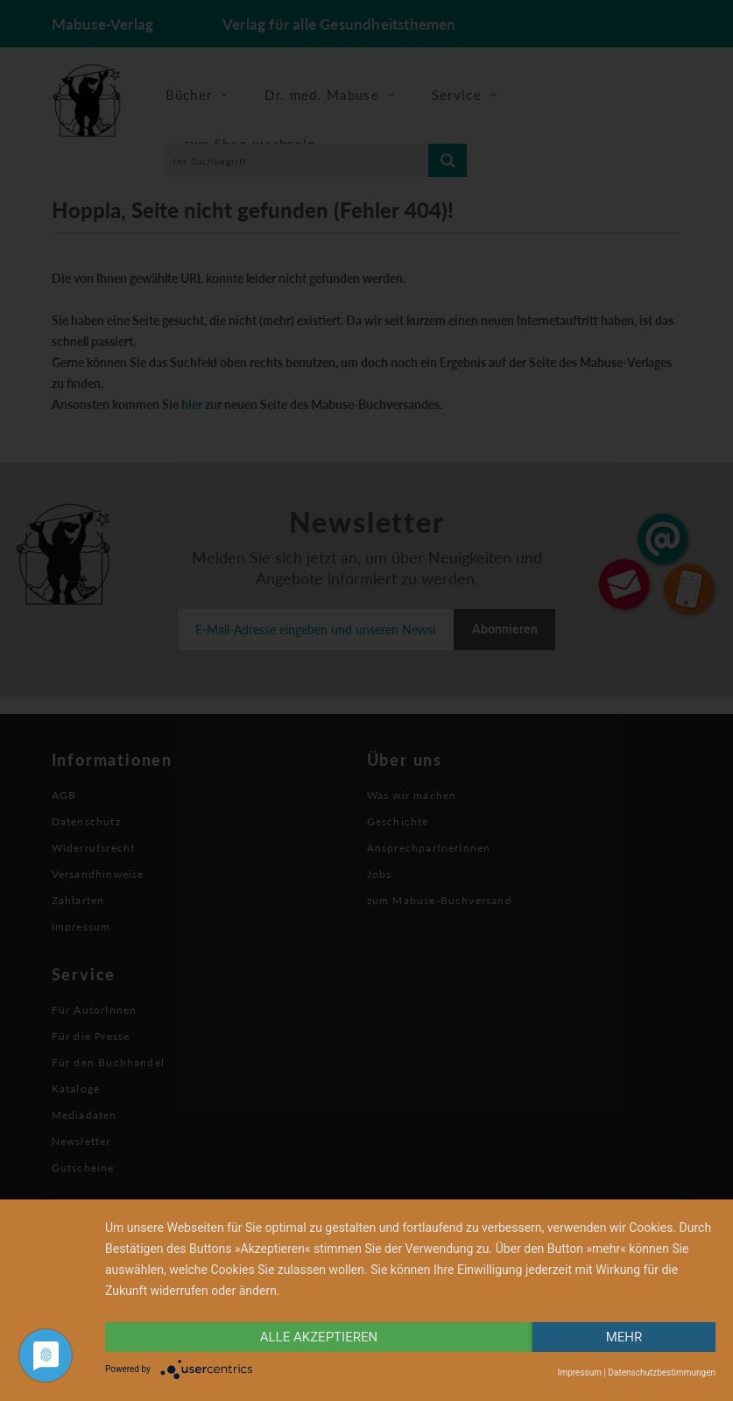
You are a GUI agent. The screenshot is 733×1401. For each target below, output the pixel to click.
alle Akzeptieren (318, 1337)
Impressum (580, 1372)
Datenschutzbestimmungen (661, 1372)
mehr (624, 1337)
